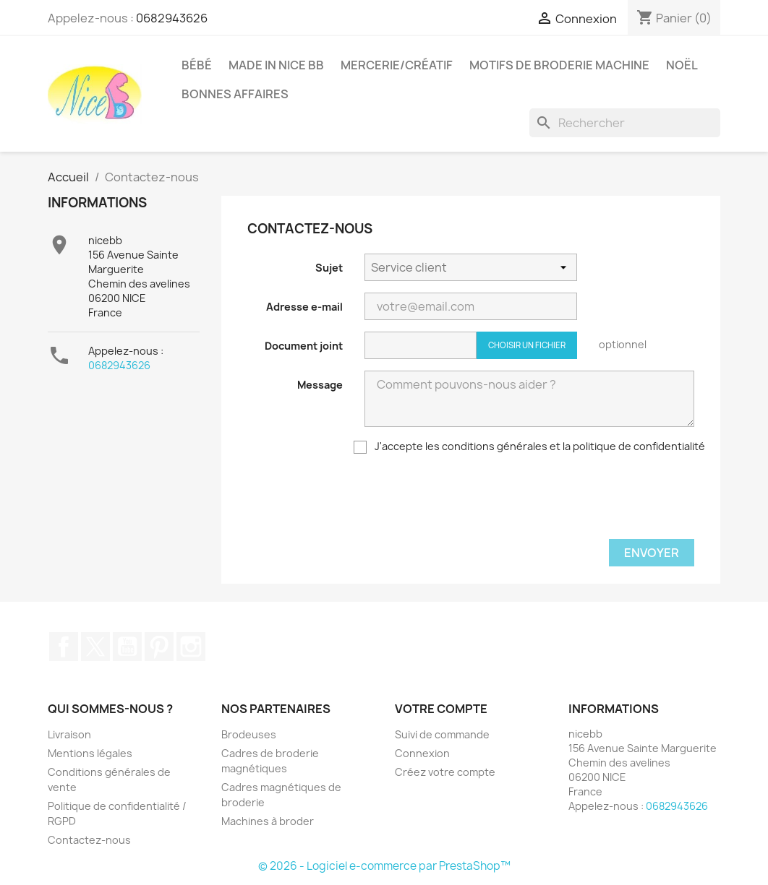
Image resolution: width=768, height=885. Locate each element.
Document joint (304, 346)
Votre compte (441, 709)
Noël (682, 65)
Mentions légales (90, 753)
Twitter (95, 646)
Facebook (63, 646)
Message (320, 385)
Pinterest (159, 646)
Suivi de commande (442, 734)
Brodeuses (248, 734)
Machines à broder (267, 821)
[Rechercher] (624, 122)
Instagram (190, 646)
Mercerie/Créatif (397, 65)
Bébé (197, 65)
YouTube (127, 646)
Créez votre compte (445, 772)
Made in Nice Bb (276, 65)
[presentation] (474, 499)
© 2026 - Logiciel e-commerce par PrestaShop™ (384, 865)
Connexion (422, 753)
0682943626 (172, 18)
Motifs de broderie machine (559, 65)
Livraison (69, 734)
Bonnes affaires (235, 94)
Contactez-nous (89, 840)
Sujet (329, 268)
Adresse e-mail (304, 307)
